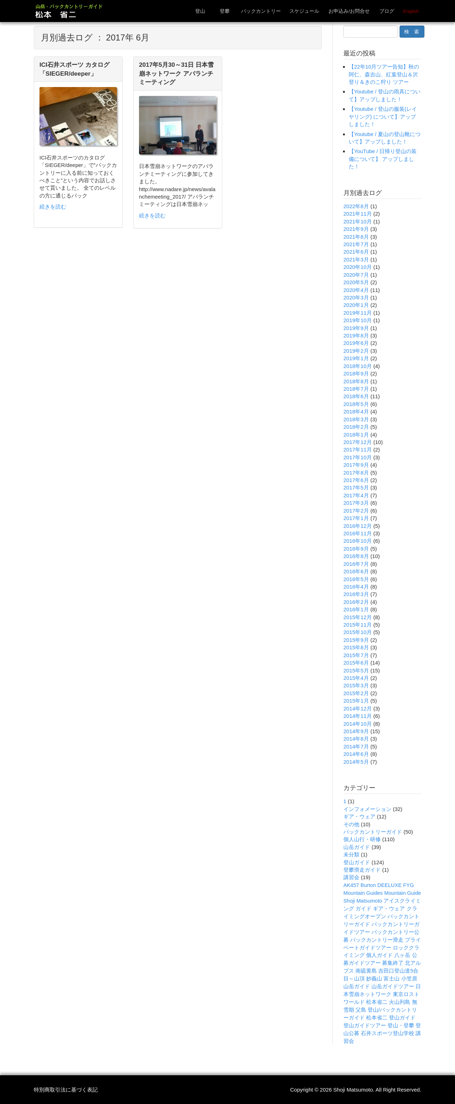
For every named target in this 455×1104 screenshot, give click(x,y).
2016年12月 (357, 526)
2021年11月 (357, 214)
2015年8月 (356, 647)
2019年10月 (357, 320)
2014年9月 (356, 731)
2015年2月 (356, 693)
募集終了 (392, 963)
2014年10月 (357, 724)
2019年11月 (357, 313)
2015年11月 (357, 625)
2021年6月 (356, 252)
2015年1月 (356, 701)
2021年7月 (356, 244)
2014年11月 (357, 716)
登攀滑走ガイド (362, 870)
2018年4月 (356, 411)
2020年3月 (356, 297)
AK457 (351, 885)
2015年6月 (356, 663)
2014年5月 (356, 762)
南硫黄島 (366, 971)
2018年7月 (356, 389)
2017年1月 (356, 518)
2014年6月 (356, 754)
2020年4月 (356, 290)
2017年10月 (357, 457)
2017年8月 (356, 473)
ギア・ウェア (359, 816)
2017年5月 (356, 488)
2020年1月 (356, 305)
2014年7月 (356, 746)
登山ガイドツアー (364, 1025)
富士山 (392, 978)
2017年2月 (356, 511)
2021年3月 (356, 259)
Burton (368, 885)
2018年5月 (356, 404)
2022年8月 (356, 206)
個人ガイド (379, 955)
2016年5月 (356, 579)
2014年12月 (357, 708)
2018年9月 (356, 373)
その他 (351, 824)
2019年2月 (356, 351)
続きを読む (52, 207)
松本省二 (376, 1002)
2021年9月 (356, 229)
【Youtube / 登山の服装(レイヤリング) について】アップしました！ (383, 116)
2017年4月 (356, 495)
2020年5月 (356, 282)
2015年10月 (357, 632)
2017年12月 (357, 442)
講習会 (351, 877)
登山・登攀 (400, 1025)
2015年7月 (356, 655)
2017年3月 (356, 503)
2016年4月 (356, 587)
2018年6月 (356, 396)
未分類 (351, 854)
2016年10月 (357, 541)
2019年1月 (356, 358)
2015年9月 (356, 640)
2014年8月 (356, 739)
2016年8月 (356, 556)
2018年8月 (356, 381)
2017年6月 (356, 480)
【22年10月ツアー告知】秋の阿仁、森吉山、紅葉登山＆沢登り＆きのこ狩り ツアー (384, 74)
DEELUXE (390, 885)
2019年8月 (356, 335)
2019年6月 (356, 343)
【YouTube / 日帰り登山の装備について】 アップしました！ (383, 158)
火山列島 (399, 1002)
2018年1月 (356, 435)
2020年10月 (357, 267)
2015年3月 (356, 685)
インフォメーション (367, 809)
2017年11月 (357, 450)
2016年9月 (356, 549)
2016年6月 (356, 571)
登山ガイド (356, 862)
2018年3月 (356, 419)
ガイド (363, 908)
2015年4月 (356, 678)
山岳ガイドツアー (392, 986)
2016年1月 (356, 609)
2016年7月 (356, 564)
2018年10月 (357, 366)
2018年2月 (356, 427)
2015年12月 (357, 617)
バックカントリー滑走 (376, 940)
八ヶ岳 (402, 955)
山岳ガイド (356, 847)
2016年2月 (356, 602)
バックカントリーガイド (372, 832)
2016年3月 (356, 594)
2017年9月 (356, 465)
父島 (360, 1010)
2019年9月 (356, 328)
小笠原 (409, 978)
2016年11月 (357, 533)
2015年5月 (356, 670)
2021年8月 (356, 237)
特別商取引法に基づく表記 (66, 1090)
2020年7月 (356, 275)
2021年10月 (357, 221)
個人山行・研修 (362, 839)
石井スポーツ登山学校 (387, 1033)
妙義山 (374, 978)
